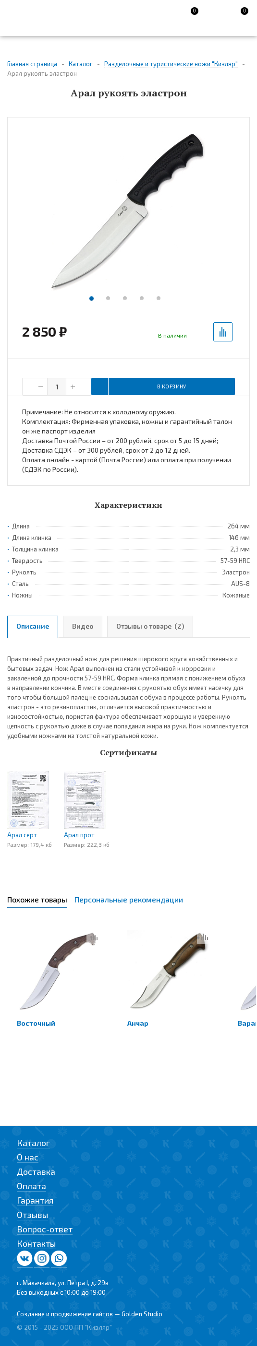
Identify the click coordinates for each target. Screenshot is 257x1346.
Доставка (36, 1171)
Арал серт (22, 835)
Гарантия (35, 1200)
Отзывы (32, 1214)
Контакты (36, 1243)
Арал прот (79, 835)
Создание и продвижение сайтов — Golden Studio (89, 1314)
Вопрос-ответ (45, 1229)
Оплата (31, 1186)
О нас (27, 1157)
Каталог (33, 1142)
